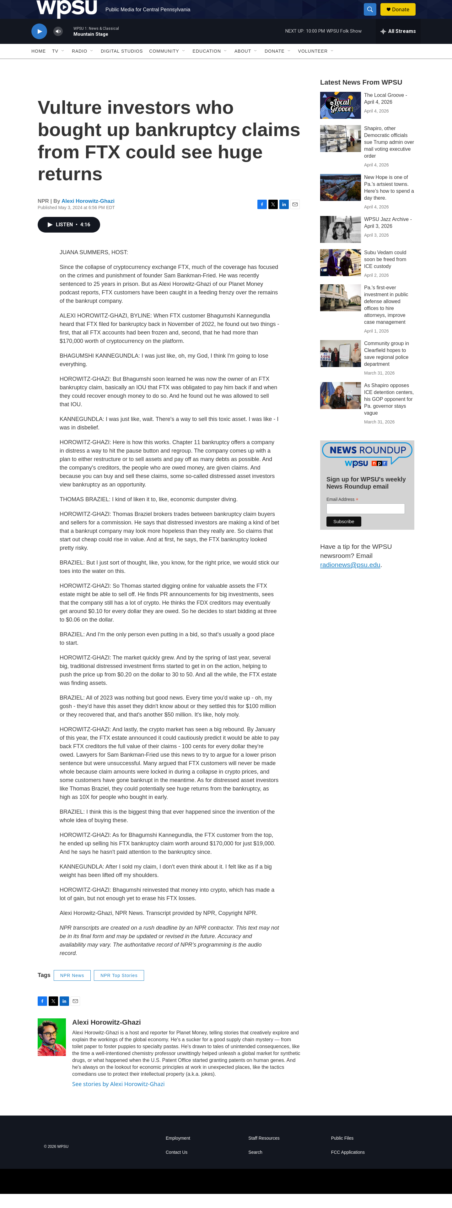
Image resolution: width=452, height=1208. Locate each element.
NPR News (72, 989)
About (242, 65)
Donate (404, 16)
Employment (178, 1152)
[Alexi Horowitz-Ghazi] (52, 1051)
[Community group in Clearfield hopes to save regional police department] (340, 367)
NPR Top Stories (118, 989)
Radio (79, 65)
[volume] (58, 46)
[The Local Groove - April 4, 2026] (340, 119)
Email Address (342, 514)
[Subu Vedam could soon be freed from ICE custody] (340, 276)
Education (207, 65)
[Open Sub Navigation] (63, 65)
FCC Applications (348, 1166)
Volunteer (313, 65)
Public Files (342, 1152)
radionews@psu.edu (350, 578)
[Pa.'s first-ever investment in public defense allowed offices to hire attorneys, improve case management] (340, 311)
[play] (39, 45)
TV (55, 65)
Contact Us (176, 1166)
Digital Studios (122, 65)
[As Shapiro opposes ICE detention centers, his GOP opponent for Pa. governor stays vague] (340, 409)
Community (164, 65)
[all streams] (398, 45)
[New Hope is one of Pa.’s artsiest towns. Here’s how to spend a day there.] (340, 201)
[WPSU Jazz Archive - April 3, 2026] (340, 243)
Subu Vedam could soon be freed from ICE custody (385, 273)
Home (38, 65)
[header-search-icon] (373, 16)
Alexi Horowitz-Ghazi (88, 215)
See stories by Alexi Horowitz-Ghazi (118, 1098)
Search (255, 1166)
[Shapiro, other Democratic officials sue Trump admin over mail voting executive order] (340, 152)
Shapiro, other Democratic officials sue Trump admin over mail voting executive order (389, 156)
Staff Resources (263, 1152)
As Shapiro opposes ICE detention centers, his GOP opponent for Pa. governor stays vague (389, 413)
